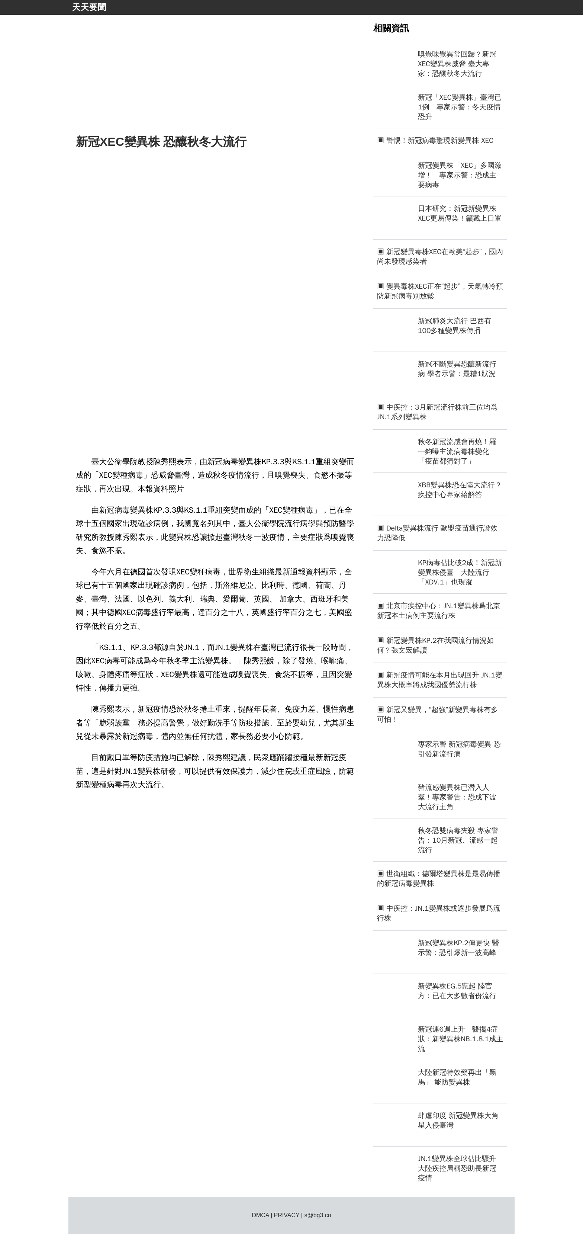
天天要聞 (89, 7)
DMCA (260, 1215)
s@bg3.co (317, 1215)
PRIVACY (287, 1215)
